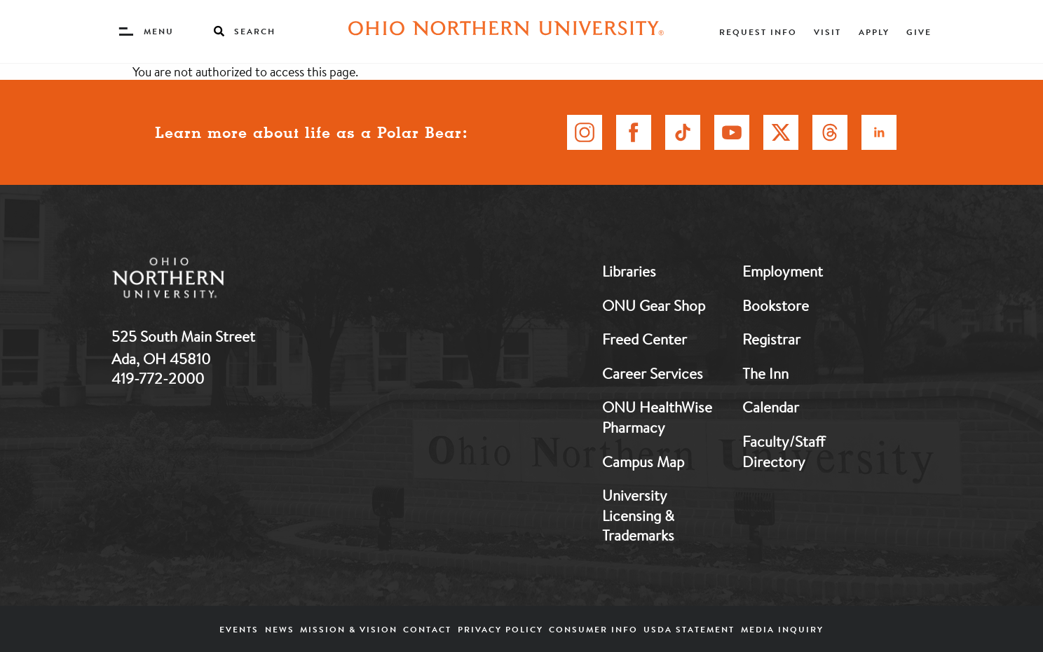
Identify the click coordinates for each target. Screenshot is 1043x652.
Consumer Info (593, 629)
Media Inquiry (782, 629)
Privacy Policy (500, 629)
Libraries (629, 271)
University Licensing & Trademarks (638, 515)
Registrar (771, 339)
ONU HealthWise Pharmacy (657, 417)
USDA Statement (689, 629)
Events (239, 629)
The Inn (765, 373)
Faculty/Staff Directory (783, 451)
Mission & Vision (348, 629)
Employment (782, 271)
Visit (827, 32)
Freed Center (644, 339)
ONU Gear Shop (653, 305)
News (279, 629)
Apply (874, 32)
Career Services (652, 373)
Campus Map (643, 461)
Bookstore (775, 305)
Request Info (758, 32)
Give (919, 32)
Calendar (770, 407)
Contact (427, 629)
